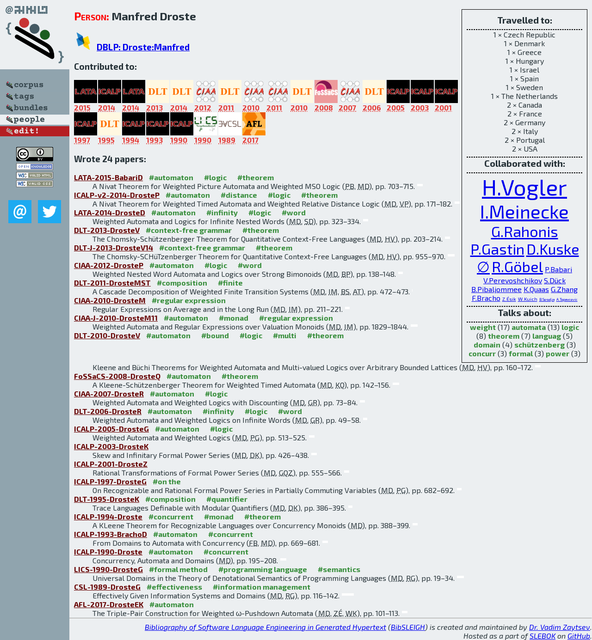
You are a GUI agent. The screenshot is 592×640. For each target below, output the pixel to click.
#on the (167, 481)
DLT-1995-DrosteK (106, 498)
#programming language (262, 569)
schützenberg (539, 344)
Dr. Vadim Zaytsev (559, 626)
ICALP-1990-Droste (108, 551)
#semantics (339, 569)
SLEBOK (542, 635)
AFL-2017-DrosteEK (108, 604)
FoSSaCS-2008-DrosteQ (117, 376)
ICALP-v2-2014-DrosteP (117, 194)
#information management (261, 586)
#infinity (222, 212)
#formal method (178, 569)
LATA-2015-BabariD (108, 177)
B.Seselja (547, 299)
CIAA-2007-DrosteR (109, 393)
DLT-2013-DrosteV (107, 230)
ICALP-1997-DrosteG (110, 481)
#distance (239, 194)
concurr (482, 353)
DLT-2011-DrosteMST (112, 282)
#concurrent (170, 516)
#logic (215, 177)
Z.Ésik (509, 299)
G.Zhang (564, 289)
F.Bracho (486, 297)
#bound (215, 335)
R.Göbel (517, 266)
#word (294, 212)
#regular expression (189, 300)
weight (483, 327)
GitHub (578, 635)
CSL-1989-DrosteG (107, 586)
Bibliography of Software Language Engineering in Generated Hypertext (265, 626)
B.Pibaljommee (496, 289)
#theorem (255, 177)
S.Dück (555, 280)
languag (546, 335)
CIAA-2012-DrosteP (108, 265)
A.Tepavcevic (567, 299)
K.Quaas (536, 289)
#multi (284, 335)
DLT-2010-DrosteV (107, 335)
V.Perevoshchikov (512, 280)
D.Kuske (552, 248)
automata (529, 327)
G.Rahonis (524, 231)
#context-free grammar (189, 230)
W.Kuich (527, 299)
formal (521, 353)
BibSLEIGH (408, 626)
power (557, 353)
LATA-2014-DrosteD (109, 212)
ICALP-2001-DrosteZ (111, 463)
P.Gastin (497, 248)
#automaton (171, 177)
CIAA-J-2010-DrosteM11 (116, 317)
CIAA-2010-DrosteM (110, 300)
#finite (230, 282)
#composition (182, 282)
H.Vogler (524, 186)
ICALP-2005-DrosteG (111, 428)
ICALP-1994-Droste (108, 516)
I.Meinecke (524, 211)
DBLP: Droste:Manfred (143, 47)
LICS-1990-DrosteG (108, 569)
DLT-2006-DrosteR (108, 411)
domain (487, 344)
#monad (233, 317)
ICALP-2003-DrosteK (111, 446)
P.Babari (558, 269)
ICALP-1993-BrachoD (110, 534)
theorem (503, 335)
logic (570, 327)
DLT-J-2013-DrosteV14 (113, 247)
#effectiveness (174, 586)
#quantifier (226, 498)
